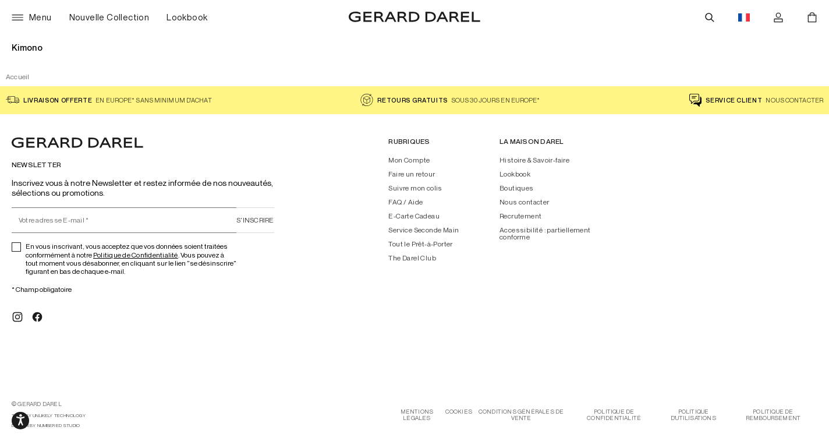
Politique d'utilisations (693, 414)
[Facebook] (37, 317)
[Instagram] (17, 317)
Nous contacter (524, 202)
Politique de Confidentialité (135, 255)
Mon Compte (409, 160)
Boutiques (516, 188)
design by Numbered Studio (46, 425)
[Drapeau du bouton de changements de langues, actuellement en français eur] (744, 17)
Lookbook (514, 174)
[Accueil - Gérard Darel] (414, 17)
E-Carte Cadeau (414, 216)
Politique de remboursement (773, 414)
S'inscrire (255, 220)
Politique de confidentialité (614, 414)
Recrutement (520, 216)
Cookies (458, 411)
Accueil (18, 76)
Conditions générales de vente (521, 414)
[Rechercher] (709, 17)
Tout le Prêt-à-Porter (420, 244)
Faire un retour (411, 174)
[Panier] (812, 17)
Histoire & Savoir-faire (534, 160)
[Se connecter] (778, 17)
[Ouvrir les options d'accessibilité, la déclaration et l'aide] (20, 420)
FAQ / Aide (405, 202)
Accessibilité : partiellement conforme (545, 234)
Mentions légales (417, 414)
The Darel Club (412, 258)
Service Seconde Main (423, 230)
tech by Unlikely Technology (49, 415)
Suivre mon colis (415, 188)
